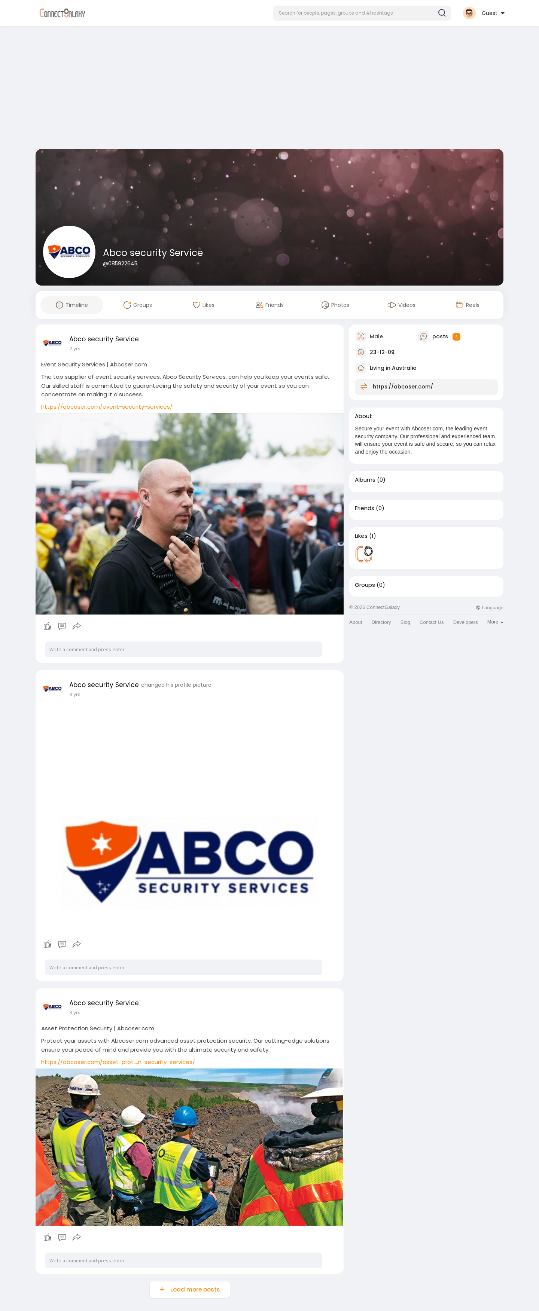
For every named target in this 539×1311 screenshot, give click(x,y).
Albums (365, 480)
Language (489, 607)
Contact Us (432, 622)
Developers (465, 622)
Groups (365, 585)
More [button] (495, 622)
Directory (381, 622)
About (355, 622)
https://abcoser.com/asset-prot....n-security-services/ (118, 1062)
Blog (405, 622)
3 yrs (74, 694)
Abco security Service (153, 252)
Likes (361, 536)
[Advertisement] (269, 89)
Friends (364, 508)
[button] (362, 13)
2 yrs (74, 348)
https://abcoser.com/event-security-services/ (107, 407)
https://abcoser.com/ (403, 386)
